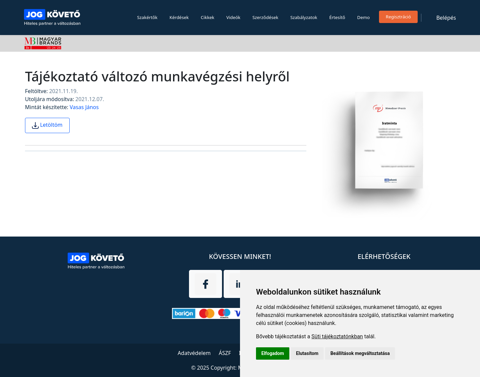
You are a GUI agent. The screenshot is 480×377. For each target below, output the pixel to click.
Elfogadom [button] (272, 353)
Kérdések (179, 17)
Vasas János (84, 107)
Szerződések (265, 17)
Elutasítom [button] (307, 353)
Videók (233, 17)
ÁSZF (225, 353)
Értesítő (337, 17)
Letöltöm (47, 125)
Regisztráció (398, 17)
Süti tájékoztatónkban (337, 336)
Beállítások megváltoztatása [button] (360, 353)
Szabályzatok (303, 17)
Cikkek (207, 17)
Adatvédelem (194, 353)
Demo (363, 17)
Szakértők (147, 17)
